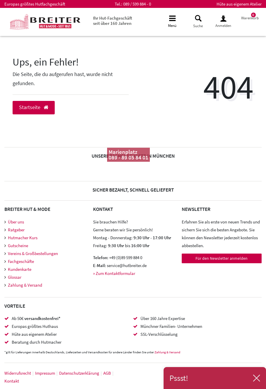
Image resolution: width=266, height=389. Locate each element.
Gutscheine (18, 245)
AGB (107, 373)
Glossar (14, 277)
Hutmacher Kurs (22, 237)
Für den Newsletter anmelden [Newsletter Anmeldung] (221, 258)
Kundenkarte (19, 269)
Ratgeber (16, 230)
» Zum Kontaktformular (114, 273)
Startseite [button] (33, 107)
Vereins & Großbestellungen (33, 253)
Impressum (45, 373)
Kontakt (11, 381)
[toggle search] (197, 21)
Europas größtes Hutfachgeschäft (34, 4)
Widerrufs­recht (17, 373)
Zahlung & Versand (25, 285)
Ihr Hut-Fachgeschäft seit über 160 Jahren (112, 20)
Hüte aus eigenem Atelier (239, 4)
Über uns (16, 222)
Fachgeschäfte (21, 261)
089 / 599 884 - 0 (137, 4)
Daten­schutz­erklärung (79, 373)
